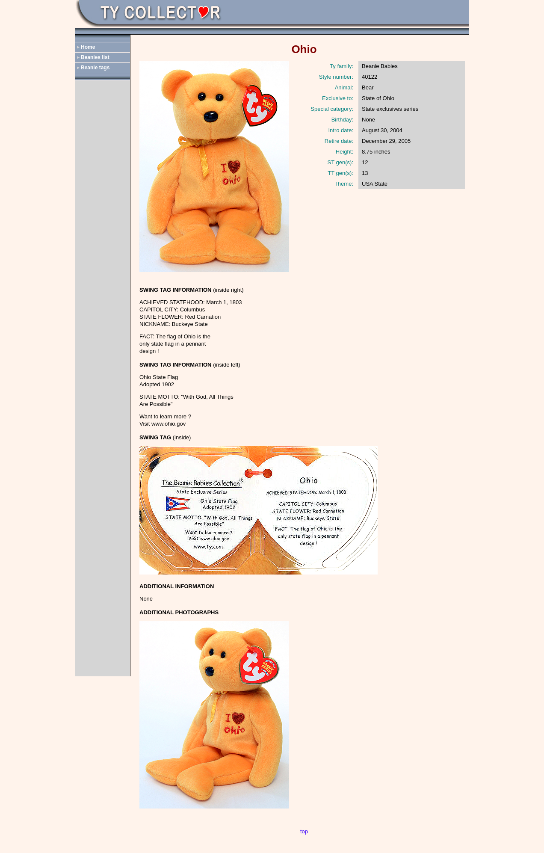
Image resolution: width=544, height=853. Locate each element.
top (304, 831)
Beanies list (95, 57)
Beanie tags (95, 68)
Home (88, 47)
